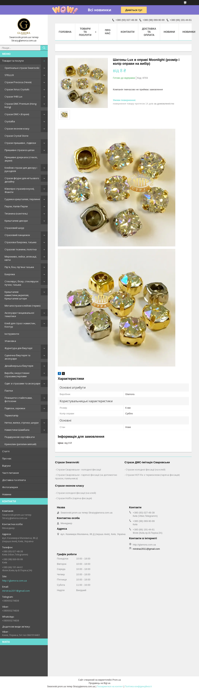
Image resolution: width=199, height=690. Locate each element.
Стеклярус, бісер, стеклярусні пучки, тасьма (21, 283)
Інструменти (12, 333)
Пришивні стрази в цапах (20, 150)
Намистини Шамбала (17, 429)
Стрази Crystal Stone (16, 135)
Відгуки (6, 465)
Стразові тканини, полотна (21, 249)
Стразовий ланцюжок (17, 235)
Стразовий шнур (14, 228)
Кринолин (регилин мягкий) (20, 444)
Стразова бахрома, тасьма (20, 242)
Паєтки (9, 390)
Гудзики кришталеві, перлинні (22, 199)
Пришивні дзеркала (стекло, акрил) (21, 159)
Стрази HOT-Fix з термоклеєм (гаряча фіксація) (153, 474)
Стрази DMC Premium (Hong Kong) (20, 105)
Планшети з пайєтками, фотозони (18, 399)
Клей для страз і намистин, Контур (20, 325)
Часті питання (10, 472)
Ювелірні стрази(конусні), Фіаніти (19, 190)
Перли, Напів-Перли (16, 206)
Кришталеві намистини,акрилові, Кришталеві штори (17, 295)
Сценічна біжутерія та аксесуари (17, 357)
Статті (6, 451)
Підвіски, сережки (15, 408)
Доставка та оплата (14, 480)
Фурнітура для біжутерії (18, 348)
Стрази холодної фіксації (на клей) (145, 469)
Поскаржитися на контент (110, 686)
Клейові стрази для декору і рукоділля (21, 169)
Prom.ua (117, 680)
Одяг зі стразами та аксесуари (22, 383)
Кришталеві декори (16, 220)
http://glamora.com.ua (14, 580)
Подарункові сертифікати (20, 437)
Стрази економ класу (17, 128)
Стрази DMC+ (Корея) (17, 114)
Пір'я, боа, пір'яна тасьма (19, 267)
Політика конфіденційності (138, 686)
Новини (6, 494)
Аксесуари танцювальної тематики (19, 314)
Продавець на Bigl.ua (99, 683)
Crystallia (10, 121)
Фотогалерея (10, 487)
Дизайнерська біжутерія (19, 365)
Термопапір (11, 415)
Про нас (6, 458)
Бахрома (10, 274)
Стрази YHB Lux (13, 96)
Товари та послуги (13, 60)
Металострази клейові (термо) (22, 305)
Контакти (128, 31)
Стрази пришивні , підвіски (20, 143)
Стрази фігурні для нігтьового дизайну (22, 180)
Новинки (188, 31)
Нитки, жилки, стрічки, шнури (22, 422)
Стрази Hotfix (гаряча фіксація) (74, 498)
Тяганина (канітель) (16, 213)
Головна (65, 31)
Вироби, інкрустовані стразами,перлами (17, 374)
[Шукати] (44, 48)
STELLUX (9, 75)
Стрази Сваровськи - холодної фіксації (78, 469)
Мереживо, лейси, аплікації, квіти (21, 258)
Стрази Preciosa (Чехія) (18, 82)
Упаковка (10, 341)
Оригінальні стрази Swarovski (22, 68)
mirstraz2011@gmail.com (16, 590)
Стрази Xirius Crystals (17, 89)
